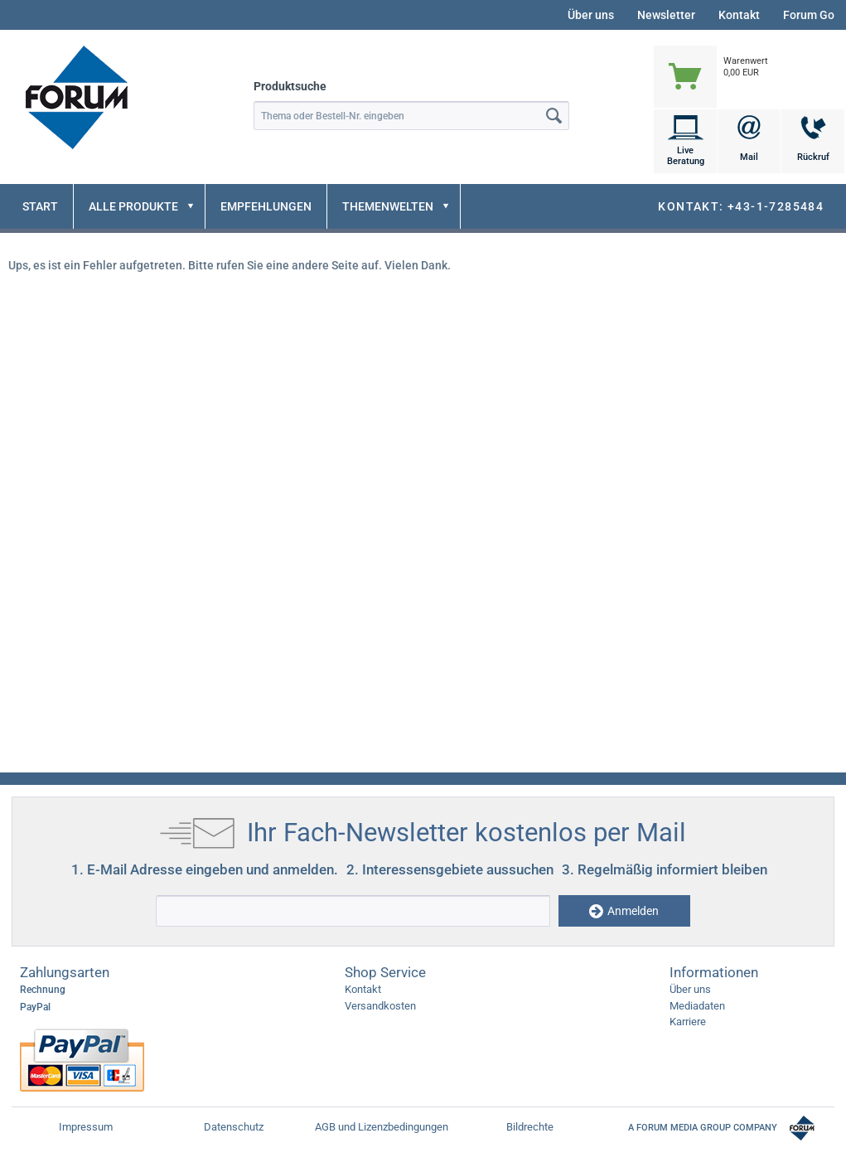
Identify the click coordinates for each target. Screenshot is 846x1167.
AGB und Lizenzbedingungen (381, 1127)
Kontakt (739, 15)
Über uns (591, 15)
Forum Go (808, 15)
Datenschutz (233, 1127)
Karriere (688, 1021)
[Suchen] (554, 115)
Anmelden (624, 911)
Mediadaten (697, 1006)
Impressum (86, 1127)
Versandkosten (380, 1006)
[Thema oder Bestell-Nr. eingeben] (411, 115)
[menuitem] (749, 60)
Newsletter (666, 15)
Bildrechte (530, 1127)
